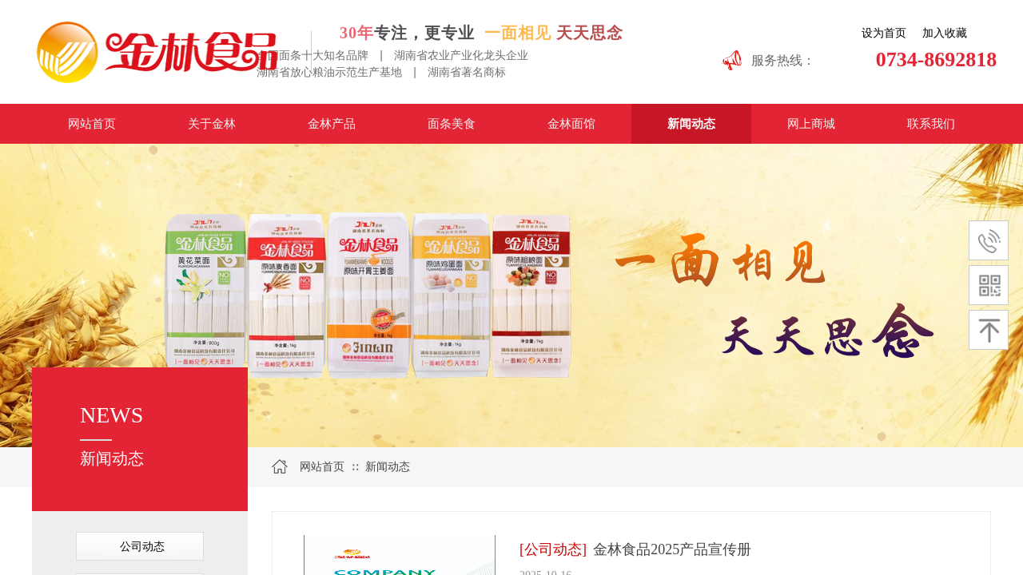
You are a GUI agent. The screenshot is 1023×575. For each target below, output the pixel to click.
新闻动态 (387, 467)
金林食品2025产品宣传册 (672, 549)
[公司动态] (553, 549)
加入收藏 (944, 33)
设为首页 (884, 33)
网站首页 (322, 467)
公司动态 (142, 547)
